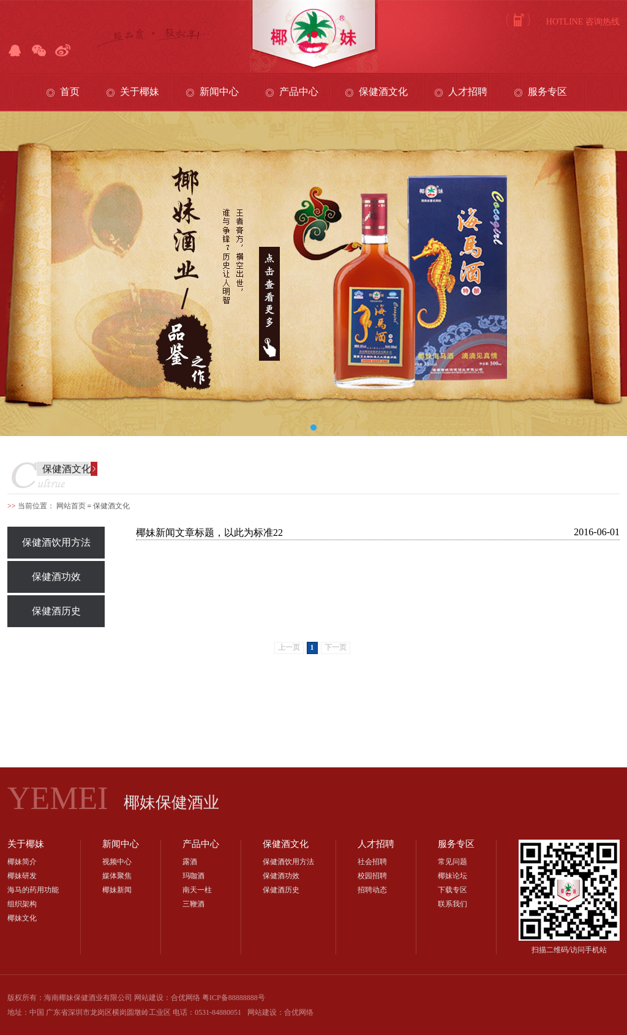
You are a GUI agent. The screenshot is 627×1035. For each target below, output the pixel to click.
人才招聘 (467, 91)
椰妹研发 (22, 875)
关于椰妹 (139, 91)
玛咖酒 (193, 875)
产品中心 (298, 91)
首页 (70, 91)
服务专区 (547, 91)
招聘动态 (372, 890)
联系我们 (452, 904)
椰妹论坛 (452, 875)
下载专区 (452, 890)
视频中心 (117, 861)
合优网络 (299, 1012)
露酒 (189, 861)
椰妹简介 (22, 861)
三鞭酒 (193, 904)
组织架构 (22, 904)
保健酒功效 (56, 576)
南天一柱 (197, 890)
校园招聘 (372, 875)
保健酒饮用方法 (56, 542)
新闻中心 (219, 91)
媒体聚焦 (117, 875)
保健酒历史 (56, 611)
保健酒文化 (383, 91)
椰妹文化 (22, 918)
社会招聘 (372, 861)
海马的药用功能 (33, 890)
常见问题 (452, 861)
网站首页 (71, 506)
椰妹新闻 (117, 890)
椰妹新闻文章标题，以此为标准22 (209, 532)
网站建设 (262, 1012)
